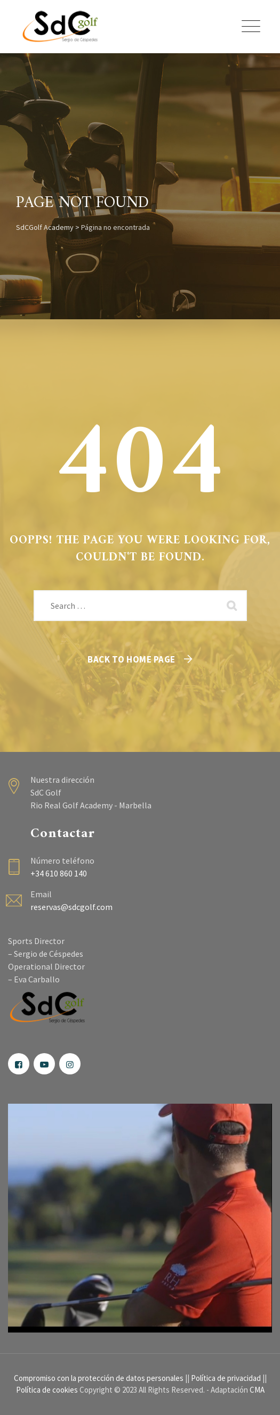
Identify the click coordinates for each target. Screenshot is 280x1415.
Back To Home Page (131, 659)
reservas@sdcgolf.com (71, 906)
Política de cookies (47, 1390)
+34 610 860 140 (58, 873)
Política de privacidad (226, 1378)
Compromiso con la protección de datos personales (98, 1378)
